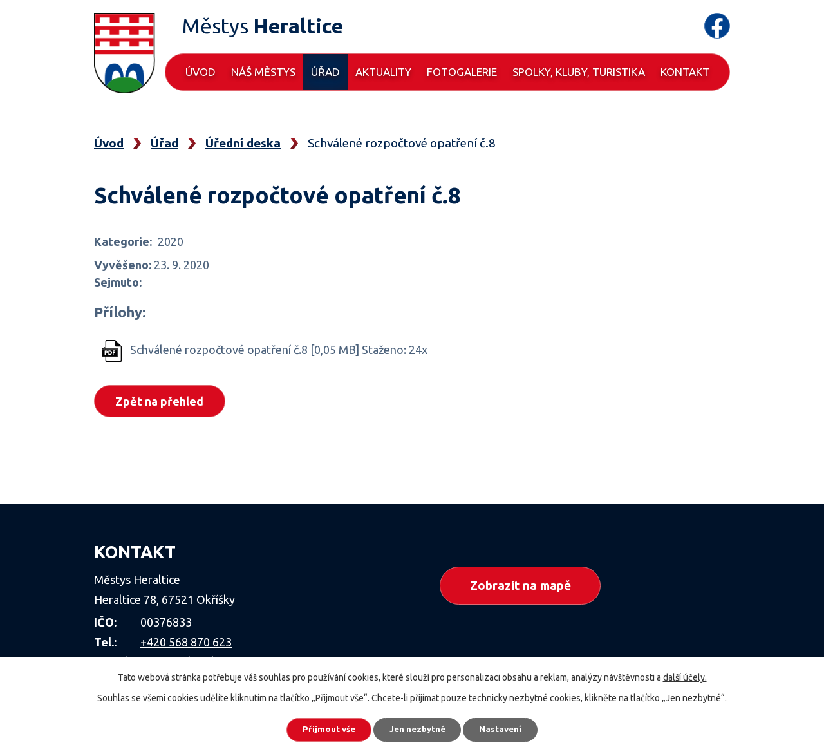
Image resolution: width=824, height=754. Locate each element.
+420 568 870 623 (186, 642)
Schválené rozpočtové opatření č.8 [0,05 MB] (244, 349)
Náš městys (263, 72)
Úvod (200, 72)
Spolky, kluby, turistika (578, 72)
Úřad (325, 72)
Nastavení (508, 728)
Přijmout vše (321, 728)
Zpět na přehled (162, 401)
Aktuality (383, 72)
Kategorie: (123, 241)
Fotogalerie (462, 72)
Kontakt (684, 72)
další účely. (685, 675)
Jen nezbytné (417, 728)
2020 (170, 241)
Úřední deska (243, 143)
